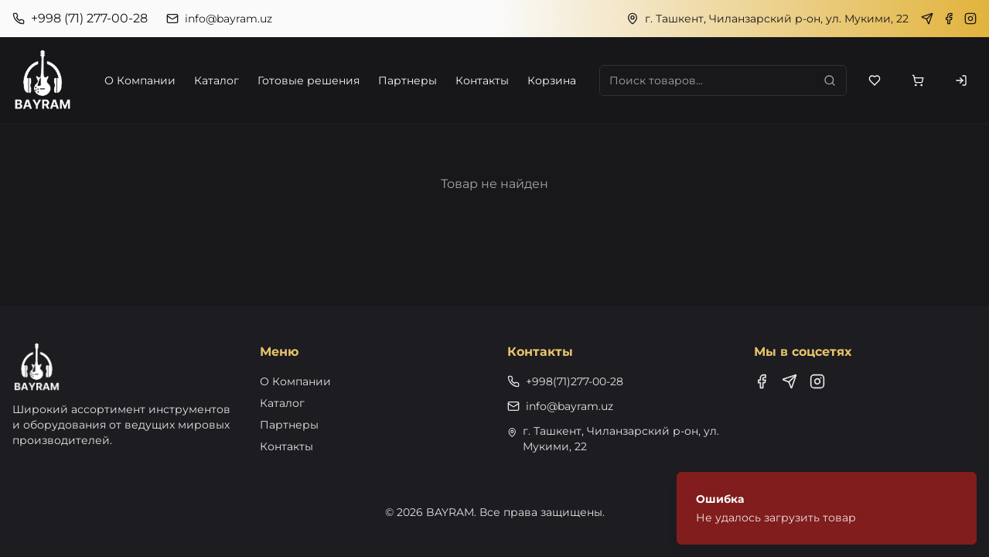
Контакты (482, 80)
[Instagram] (970, 18)
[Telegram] (927, 18)
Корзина (551, 80)
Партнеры (407, 80)
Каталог (216, 80)
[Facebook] (949, 18)
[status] (827, 508)
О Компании (140, 80)
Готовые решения (308, 80)
